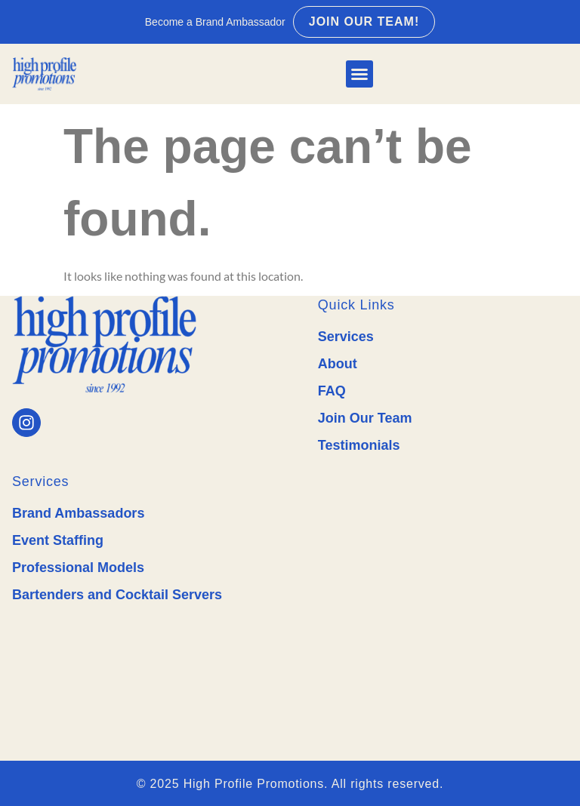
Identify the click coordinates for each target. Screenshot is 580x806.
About (337, 363)
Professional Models (78, 567)
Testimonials (359, 445)
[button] (359, 74)
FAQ (332, 390)
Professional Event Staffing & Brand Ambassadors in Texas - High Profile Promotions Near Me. (443, 589)
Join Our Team (365, 418)
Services (346, 336)
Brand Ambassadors (78, 513)
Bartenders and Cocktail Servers (117, 594)
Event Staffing (57, 540)
